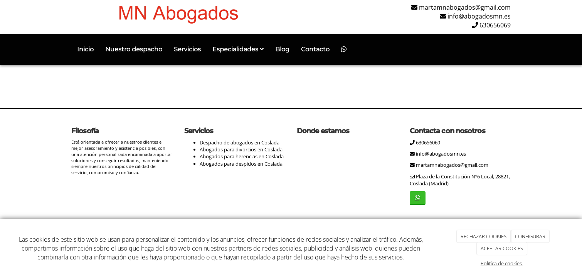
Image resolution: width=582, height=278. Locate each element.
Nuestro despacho (133, 49)
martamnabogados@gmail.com (465, 7)
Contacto (315, 49)
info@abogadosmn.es (479, 16)
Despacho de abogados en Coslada (239, 142)
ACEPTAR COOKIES (502, 248)
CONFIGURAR (530, 236)
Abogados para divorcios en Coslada (241, 149)
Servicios (187, 49)
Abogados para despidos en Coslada (241, 163)
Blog (282, 49)
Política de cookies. (502, 263)
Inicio (85, 49)
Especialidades (238, 49)
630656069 (495, 25)
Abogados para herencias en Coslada (242, 156)
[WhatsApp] (343, 49)
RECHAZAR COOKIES (483, 236)
